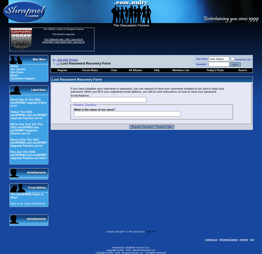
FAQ (157, 70)
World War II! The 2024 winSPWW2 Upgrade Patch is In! (28, 102)
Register (62, 70)
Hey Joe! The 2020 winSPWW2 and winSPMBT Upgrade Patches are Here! (28, 155)
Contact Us (211, 239)
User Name (202, 59)
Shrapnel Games (228, 239)
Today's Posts (215, 70)
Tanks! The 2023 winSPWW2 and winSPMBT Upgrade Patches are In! (28, 115)
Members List (181, 70)
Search (242, 70)
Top (252, 239)
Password (201, 64)
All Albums (135, 70)
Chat (114, 70)
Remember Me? (241, 59)
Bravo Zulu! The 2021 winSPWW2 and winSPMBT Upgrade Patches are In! (28, 142)
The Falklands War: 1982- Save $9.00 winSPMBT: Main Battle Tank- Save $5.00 (63, 40)
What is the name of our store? (94, 109)
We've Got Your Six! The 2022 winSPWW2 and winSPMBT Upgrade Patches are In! (26, 129)
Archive (243, 239)
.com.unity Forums (67, 59)
